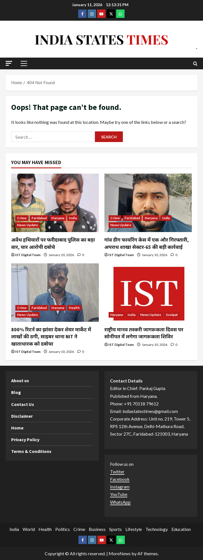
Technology (156, 529)
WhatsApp (120, 502)
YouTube (118, 494)
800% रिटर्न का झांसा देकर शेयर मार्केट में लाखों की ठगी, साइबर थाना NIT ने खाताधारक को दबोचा (51, 336)
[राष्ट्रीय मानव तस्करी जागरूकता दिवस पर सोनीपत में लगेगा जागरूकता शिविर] (148, 292)
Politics (62, 529)
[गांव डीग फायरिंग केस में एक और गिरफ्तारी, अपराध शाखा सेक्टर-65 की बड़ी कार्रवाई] (148, 203)
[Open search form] (195, 63)
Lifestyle (133, 529)
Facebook (120, 479)
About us (20, 380)
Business (97, 529)
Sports (115, 529)
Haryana (57, 218)
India (73, 218)
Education (181, 529)
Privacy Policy (25, 439)
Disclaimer (22, 416)
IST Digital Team (27, 255)
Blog (16, 392)
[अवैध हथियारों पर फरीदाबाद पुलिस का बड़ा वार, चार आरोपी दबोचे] (55, 203)
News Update (27, 225)
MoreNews (120, 553)
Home (17, 428)
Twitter (117, 471)
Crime (22, 218)
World (29, 529)
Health (74, 308)
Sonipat (172, 315)
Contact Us (22, 404)
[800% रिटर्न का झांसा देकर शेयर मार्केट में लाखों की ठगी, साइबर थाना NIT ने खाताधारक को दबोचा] (55, 292)
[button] (9, 63)
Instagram (120, 486)
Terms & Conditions (31, 451)
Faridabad (39, 218)
